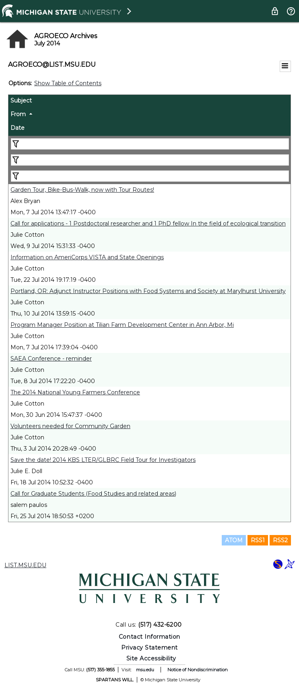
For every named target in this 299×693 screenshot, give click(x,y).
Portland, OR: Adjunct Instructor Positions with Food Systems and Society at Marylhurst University (148, 291)
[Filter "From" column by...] (150, 160)
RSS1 (258, 540)
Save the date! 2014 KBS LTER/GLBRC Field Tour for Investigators (103, 459)
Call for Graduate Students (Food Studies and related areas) (93, 493)
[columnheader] (149, 102)
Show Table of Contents (67, 83)
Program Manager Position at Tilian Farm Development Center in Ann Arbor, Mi (122, 324)
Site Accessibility (151, 658)
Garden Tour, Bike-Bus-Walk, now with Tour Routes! (82, 189)
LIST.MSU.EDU (25, 565)
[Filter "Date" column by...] (150, 176)
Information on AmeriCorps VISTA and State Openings (87, 257)
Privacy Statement (149, 647)
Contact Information (149, 636)
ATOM (234, 540)
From (18, 114)
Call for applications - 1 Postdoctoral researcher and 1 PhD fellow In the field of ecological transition (148, 223)
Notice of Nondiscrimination (197, 669)
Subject (21, 100)
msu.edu (145, 669)
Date (17, 127)
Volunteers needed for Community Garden (70, 426)
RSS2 (280, 540)
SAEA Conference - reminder (51, 358)
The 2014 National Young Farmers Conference (75, 392)
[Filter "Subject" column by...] (150, 144)
